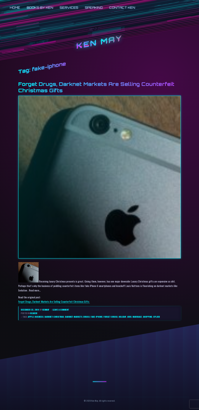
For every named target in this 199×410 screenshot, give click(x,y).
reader (33, 313)
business (39, 316)
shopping (147, 316)
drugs (86, 316)
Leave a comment (61, 309)
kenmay (45, 309)
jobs (129, 316)
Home (15, 7)
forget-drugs (110, 316)
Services (69, 7)
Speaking (94, 7)
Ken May (99, 42)
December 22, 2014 (30, 309)
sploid (156, 316)
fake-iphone (97, 316)
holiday (122, 316)
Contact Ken (122, 7)
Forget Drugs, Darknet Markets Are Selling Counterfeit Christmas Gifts (54, 301)
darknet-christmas (54, 316)
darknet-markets (73, 316)
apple (31, 316)
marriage (137, 316)
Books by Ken (40, 7)
